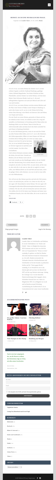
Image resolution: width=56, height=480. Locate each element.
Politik (9, 443)
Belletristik (10, 422)
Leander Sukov (25, 20)
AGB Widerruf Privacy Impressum (25, 478)
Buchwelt (9, 426)
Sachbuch (9, 447)
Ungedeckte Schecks (12, 407)
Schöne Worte (10, 452)
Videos (9, 456)
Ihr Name (8, 379)
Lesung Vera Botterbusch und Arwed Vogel (18, 411)
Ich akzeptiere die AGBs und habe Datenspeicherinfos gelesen (24, 392)
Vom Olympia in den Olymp (16, 338)
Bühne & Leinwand (12, 430)
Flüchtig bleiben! (35, 318)
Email (7, 385)
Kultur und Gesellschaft (13, 434)
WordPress (39, 475)
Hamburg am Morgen (36, 338)
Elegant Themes (25, 475)
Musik (41, 20)
